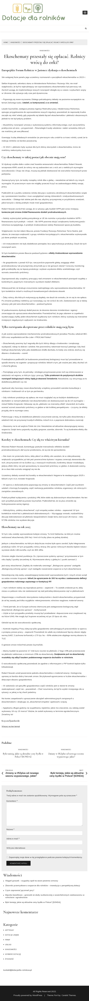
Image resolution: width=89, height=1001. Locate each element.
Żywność (9, 959)
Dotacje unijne (12, 935)
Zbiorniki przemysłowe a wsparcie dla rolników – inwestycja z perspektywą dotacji (42, 885)
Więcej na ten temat (11, 726)
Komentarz (12, 801)
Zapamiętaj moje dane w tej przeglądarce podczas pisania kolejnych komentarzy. (45, 857)
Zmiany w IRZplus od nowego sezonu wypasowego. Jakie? (66, 755)
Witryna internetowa (15, 848)
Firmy (7, 940)
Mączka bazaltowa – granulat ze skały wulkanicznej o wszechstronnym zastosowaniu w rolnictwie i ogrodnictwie (45, 896)
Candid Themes (69, 995)
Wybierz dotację (13, 954)
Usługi (8, 944)
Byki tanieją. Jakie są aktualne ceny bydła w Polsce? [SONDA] (23, 755)
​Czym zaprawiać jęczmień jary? (19, 890)
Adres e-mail (13, 838)
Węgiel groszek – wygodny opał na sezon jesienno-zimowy (31, 880)
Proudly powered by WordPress (28, 995)
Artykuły (9, 930)
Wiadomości (45, 50)
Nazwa (10, 829)
